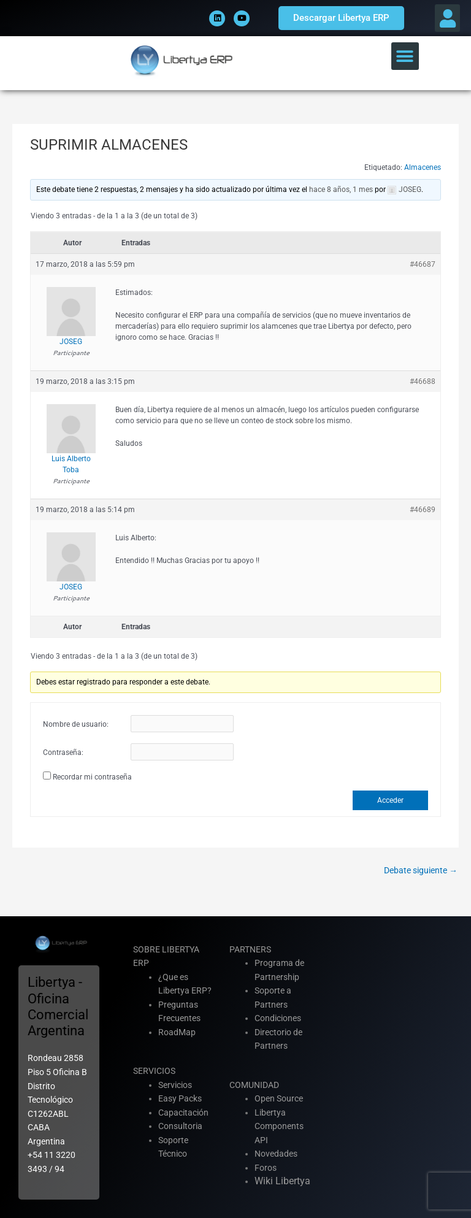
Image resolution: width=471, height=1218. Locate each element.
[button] (447, 18)
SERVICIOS (154, 1071)
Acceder (390, 800)
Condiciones (278, 1018)
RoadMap (177, 1032)
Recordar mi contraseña (92, 777)
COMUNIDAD (254, 1085)
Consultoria (180, 1126)
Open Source (279, 1098)
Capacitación (183, 1112)
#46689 (422, 509)
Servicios (175, 1085)
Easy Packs (180, 1098)
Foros (266, 1168)
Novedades (276, 1154)
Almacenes (422, 167)
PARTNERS (250, 949)
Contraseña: (63, 752)
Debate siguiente (421, 870)
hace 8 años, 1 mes (341, 189)
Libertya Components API (279, 1126)
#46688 (422, 381)
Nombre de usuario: (76, 724)
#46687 (422, 264)
